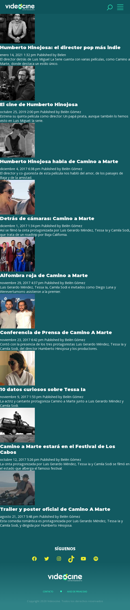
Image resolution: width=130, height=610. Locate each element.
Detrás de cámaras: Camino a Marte (47, 218)
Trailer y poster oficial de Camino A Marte (55, 509)
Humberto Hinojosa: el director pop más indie (60, 47)
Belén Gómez (71, 112)
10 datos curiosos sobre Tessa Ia (43, 389)
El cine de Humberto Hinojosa (39, 104)
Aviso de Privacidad (77, 591)
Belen (61, 55)
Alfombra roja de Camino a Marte (44, 275)
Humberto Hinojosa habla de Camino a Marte (59, 161)
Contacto (48, 591)
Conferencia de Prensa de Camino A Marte (56, 332)
